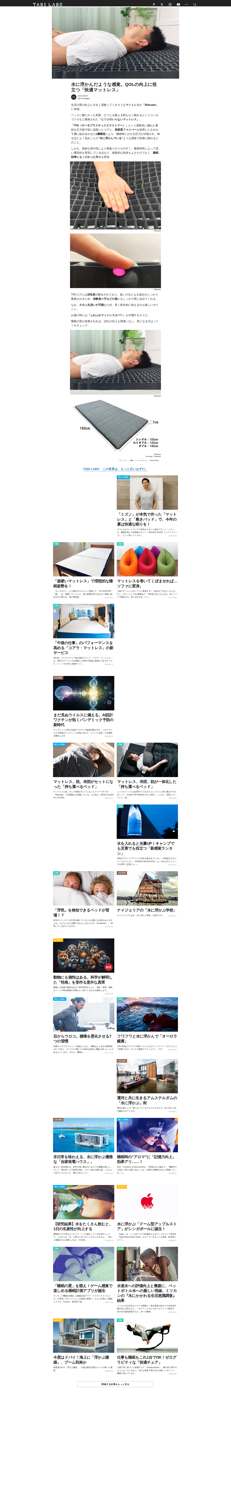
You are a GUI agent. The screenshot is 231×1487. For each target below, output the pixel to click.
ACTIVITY (58, 942)
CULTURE (58, 680)
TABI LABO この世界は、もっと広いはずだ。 (115, 471)
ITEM (56, 546)
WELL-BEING (123, 479)
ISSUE (120, 1251)
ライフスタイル (141, 462)
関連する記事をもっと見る (115, 1386)
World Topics (154, 462)
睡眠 (131, 462)
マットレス (123, 462)
